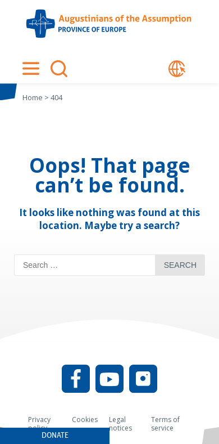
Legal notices (120, 424)
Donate (55, 435)
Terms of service (165, 424)
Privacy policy (39, 424)
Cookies (85, 419)
